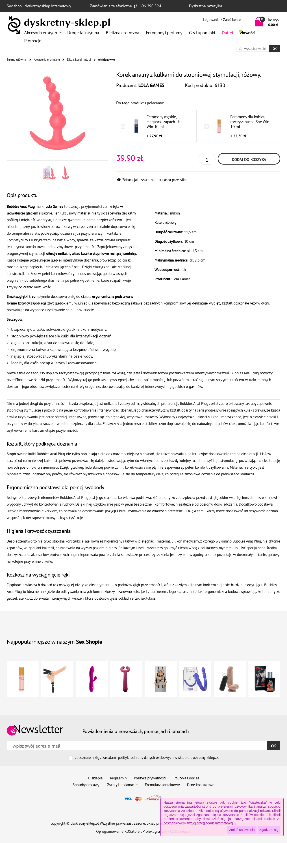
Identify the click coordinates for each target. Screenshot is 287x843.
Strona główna (16, 60)
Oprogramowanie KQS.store (118, 831)
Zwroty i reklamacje (122, 784)
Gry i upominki (202, 33)
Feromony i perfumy (164, 33)
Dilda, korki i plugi (79, 60)
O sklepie (95, 778)
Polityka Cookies (186, 778)
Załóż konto (232, 19)
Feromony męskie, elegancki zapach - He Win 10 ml (164, 121)
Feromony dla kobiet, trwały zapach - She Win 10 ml (249, 121)
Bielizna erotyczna (122, 33)
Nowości (247, 33)
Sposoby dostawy (86, 784)
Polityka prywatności (150, 778)
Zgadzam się (268, 830)
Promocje (32, 41)
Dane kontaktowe (200, 784)
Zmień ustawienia (242, 830)
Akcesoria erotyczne (42, 33)
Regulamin (118, 778)
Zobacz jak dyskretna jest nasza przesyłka (154, 179)
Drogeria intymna (83, 33)
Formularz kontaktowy (162, 784)
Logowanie (211, 19)
